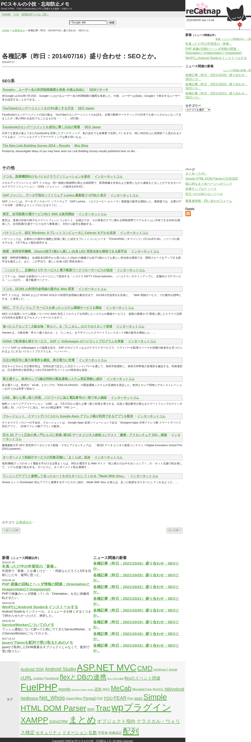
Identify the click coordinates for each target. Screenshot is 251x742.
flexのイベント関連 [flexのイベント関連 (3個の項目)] (142, 678)
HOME (6, 14)
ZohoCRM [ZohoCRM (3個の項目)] (58, 721)
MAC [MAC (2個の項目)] (106, 689)
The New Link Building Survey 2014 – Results (36, 145)
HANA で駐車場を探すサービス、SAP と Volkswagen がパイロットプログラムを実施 (63, 341)
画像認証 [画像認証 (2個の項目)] (115, 733)
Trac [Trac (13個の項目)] (103, 708)
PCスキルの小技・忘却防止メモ (35, 4)
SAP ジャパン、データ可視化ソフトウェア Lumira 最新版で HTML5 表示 (54, 195)
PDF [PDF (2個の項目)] (99, 698)
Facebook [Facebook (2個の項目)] (52, 678)
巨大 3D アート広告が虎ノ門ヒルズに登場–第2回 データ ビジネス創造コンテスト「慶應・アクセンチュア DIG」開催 (85, 435)
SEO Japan (86, 108)
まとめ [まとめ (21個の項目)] (82, 720)
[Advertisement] (92, 42)
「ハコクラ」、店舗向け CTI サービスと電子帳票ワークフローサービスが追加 (58, 270)
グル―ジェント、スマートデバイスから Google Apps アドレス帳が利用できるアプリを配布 (68, 416)
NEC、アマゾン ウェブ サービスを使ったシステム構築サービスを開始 (52, 307)
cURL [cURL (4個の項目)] (26, 677)
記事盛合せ (24, 522)
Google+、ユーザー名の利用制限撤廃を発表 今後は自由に (44, 89)
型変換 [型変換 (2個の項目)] (103, 733)
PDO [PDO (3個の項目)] (108, 698)
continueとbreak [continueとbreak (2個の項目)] (165, 669)
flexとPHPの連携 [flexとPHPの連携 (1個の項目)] (115, 678)
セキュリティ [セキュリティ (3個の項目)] (48, 732)
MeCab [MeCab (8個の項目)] (121, 688)
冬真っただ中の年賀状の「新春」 (30, 566)
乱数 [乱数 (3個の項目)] (93, 732)
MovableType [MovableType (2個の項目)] (142, 689)
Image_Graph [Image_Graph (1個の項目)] (86, 689)
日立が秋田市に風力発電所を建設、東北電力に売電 (39, 360)
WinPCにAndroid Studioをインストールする (40, 607)
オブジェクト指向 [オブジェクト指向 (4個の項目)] (116, 721)
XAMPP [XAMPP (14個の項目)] (34, 720)
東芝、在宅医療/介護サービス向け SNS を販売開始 (38, 214)
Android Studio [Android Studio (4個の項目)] (60, 669)
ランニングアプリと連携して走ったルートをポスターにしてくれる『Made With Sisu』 (64, 476)
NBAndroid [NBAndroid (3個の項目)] (174, 689)
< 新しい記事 (11, 530)
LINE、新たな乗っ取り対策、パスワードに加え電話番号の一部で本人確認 (55, 397)
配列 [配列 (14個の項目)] (131, 731)
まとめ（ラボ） (196, 173)
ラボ (16, 14)
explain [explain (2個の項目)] (38, 678)
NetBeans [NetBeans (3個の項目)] (29, 698)
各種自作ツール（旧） (35, 14)
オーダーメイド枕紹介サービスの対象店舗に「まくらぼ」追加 (46, 457)
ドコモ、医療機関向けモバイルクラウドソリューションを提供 (46, 176)
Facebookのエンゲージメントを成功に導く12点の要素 (41, 127)
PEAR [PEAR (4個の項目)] (120, 698)
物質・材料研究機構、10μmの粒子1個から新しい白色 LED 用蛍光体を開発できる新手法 (65, 251)
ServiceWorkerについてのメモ (28, 625)
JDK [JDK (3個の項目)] (98, 689)
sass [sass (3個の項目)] (138, 698)
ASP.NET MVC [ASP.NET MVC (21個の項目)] (106, 667)
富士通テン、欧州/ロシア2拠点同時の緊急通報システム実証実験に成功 (52, 378)
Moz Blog (81, 145)
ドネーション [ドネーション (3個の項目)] (75, 732)
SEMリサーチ (98, 89)
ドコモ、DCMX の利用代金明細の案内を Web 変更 (38, 289)
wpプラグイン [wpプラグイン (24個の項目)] (141, 707)
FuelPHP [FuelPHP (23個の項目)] (39, 687)
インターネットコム (108, 176)
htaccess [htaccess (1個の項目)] (75, 689)
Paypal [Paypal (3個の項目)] (89, 698)
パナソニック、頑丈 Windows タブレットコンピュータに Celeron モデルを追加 (59, 232)
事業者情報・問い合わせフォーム (208, 201)
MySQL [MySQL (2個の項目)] (158, 689)
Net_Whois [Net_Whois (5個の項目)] (52, 698)
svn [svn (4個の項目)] (91, 709)
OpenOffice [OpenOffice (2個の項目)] (74, 698)
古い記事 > (174, 530)
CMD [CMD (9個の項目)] (145, 668)
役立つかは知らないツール (204, 194)
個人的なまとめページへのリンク (208, 183)
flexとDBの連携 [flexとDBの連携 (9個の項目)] (83, 677)
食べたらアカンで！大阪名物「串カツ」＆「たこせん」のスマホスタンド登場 (57, 326)
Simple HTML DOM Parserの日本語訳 (211, 178)
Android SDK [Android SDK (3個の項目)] (32, 669)
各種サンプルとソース (201, 188)
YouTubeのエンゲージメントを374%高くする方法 (38, 108)
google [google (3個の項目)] (64, 689)
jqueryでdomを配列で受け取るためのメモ (37, 643)
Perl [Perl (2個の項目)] (130, 698)
